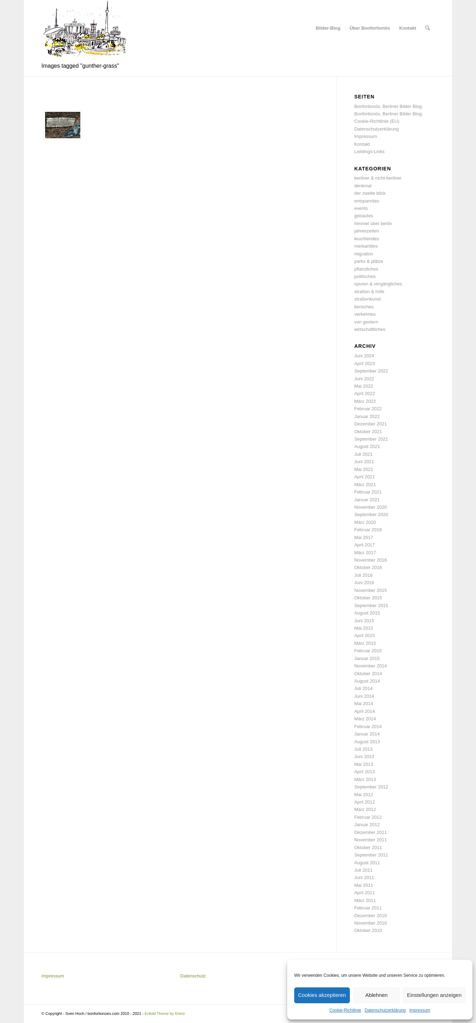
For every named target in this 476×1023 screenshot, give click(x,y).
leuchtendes (366, 238)
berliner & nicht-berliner (377, 178)
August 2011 (367, 862)
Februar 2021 (368, 492)
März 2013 (365, 779)
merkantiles (365, 246)
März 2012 (365, 809)
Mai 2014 (363, 703)
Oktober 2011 (368, 847)
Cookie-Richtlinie (345, 1010)
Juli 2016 (363, 575)
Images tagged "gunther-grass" (80, 66)
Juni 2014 (364, 696)
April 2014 (364, 711)
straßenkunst (367, 299)
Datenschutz (193, 976)
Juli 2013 (363, 749)
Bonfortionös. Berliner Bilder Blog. (388, 106)
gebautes (363, 215)
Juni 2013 (364, 756)
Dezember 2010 (370, 915)
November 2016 (370, 560)
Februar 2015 (368, 650)
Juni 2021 (364, 461)
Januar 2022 (366, 416)
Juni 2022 (364, 378)
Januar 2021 (366, 499)
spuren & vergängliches (378, 283)
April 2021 (364, 476)
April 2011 (364, 892)
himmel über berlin (373, 223)
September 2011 (371, 855)
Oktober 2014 (368, 673)
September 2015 (371, 605)
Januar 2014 (366, 734)
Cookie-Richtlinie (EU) (376, 121)
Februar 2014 (368, 726)
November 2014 (370, 665)
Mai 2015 (363, 628)
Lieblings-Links (369, 151)
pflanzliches (366, 269)
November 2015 (370, 590)
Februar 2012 (368, 817)
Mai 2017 (363, 537)
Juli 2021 (363, 454)
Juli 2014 (363, 688)
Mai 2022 (363, 386)
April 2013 (364, 771)
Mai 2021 (363, 469)
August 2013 (367, 741)
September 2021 (371, 439)
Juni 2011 (364, 877)
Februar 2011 (368, 907)
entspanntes (366, 201)
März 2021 (365, 484)
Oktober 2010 (368, 930)
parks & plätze (368, 261)
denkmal (362, 185)
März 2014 (365, 718)
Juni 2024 (364, 355)
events (360, 208)
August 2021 (367, 446)
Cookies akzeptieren (322, 995)
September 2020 (371, 514)
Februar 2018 (368, 529)
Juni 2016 (364, 582)
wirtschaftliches (369, 329)
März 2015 (365, 643)
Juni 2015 (364, 620)
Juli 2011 (363, 870)
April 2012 (364, 802)
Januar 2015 (366, 658)
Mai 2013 (363, 764)
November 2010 (370, 923)
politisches (365, 276)
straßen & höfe (369, 291)
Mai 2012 (363, 794)
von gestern (366, 322)
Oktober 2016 (368, 567)
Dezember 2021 (370, 423)
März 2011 (365, 900)
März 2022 (365, 401)
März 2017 (365, 552)
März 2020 (365, 522)
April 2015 (364, 635)
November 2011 (370, 839)
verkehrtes (365, 314)
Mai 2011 (363, 885)
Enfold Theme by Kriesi (165, 1013)
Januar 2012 (366, 824)
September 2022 (371, 371)
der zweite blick (369, 193)
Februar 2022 (368, 408)
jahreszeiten (366, 231)
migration (363, 253)
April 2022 (364, 393)
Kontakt (362, 144)
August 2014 (367, 681)
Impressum (419, 1010)
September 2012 (371, 786)
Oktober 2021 (368, 431)
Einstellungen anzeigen (434, 995)
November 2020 (370, 507)
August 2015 (367, 613)
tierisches (363, 306)
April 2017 (364, 544)
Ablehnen (376, 995)
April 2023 (364, 363)
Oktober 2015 (368, 597)
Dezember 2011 (370, 832)
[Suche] (427, 28)
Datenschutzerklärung (385, 1010)
